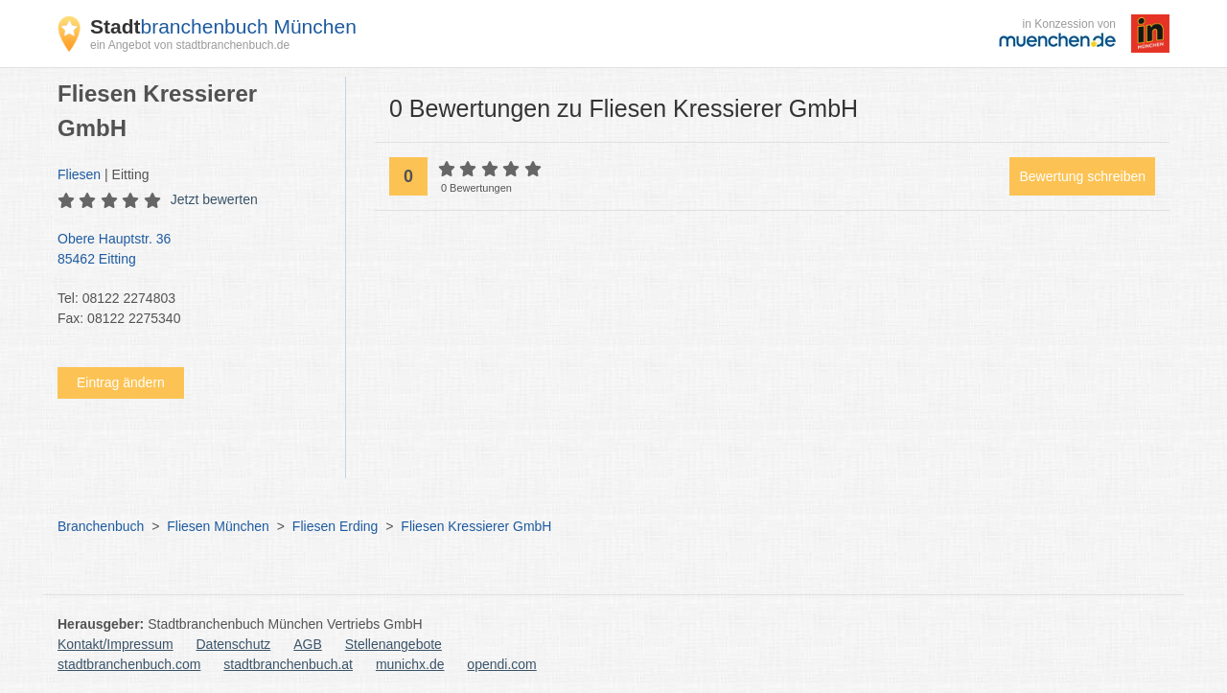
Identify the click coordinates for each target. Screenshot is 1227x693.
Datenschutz (234, 644)
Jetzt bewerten (214, 199)
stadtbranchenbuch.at (288, 664)
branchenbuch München (223, 26)
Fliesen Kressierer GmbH (476, 526)
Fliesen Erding (335, 526)
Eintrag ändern (121, 382)
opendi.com (501, 664)
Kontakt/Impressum (116, 644)
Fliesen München (218, 526)
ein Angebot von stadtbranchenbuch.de (189, 45)
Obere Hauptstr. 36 (192, 250)
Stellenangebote (393, 644)
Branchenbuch (101, 526)
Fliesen (79, 174)
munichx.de (410, 664)
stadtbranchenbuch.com (129, 664)
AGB (307, 644)
